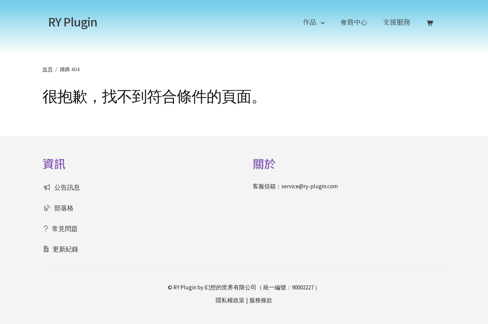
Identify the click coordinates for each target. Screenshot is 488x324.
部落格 (64, 208)
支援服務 (396, 22)
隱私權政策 (230, 300)
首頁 (47, 69)
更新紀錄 (65, 249)
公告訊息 (67, 187)
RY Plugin (72, 21)
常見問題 (65, 229)
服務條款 (260, 300)
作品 (309, 22)
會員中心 (353, 22)
